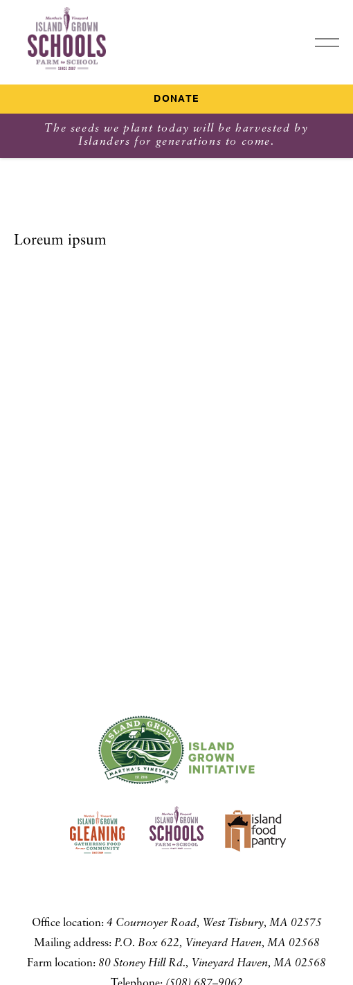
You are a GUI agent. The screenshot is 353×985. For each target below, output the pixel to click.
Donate (176, 99)
